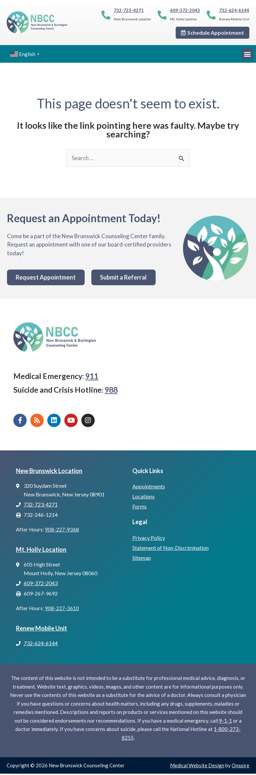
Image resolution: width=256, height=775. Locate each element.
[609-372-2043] (162, 14)
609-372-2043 (185, 10)
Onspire (240, 767)
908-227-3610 (62, 610)
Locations (143, 497)
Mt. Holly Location (41, 550)
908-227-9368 (62, 531)
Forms (139, 507)
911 (91, 377)
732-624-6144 (234, 10)
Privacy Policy (148, 538)
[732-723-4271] (105, 14)
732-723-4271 (129, 10)
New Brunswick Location (49, 471)
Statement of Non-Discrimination (170, 548)
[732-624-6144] (211, 14)
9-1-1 (225, 722)
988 (111, 391)
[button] (247, 53)
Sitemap (141, 558)
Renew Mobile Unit (41, 629)
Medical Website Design (197, 767)
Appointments (148, 487)
